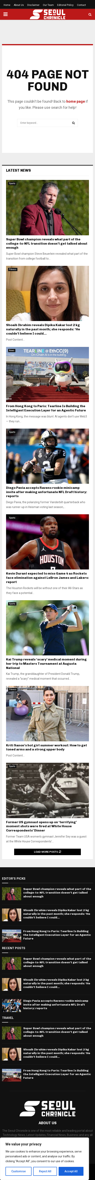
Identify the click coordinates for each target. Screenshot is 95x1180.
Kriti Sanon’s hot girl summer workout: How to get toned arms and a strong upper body (46, 747)
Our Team (48, 5)
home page (75, 101)
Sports (12, 183)
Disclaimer (33, 5)
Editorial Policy (65, 5)
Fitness (12, 269)
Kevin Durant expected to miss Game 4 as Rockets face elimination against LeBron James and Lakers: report (47, 578)
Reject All (45, 1171)
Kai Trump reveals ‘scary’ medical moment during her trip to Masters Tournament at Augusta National (46, 663)
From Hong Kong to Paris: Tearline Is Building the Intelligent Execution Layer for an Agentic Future (46, 408)
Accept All (71, 1171)
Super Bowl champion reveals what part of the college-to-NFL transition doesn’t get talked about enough (46, 243)
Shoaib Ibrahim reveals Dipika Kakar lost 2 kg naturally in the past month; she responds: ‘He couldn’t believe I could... (43, 329)
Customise (18, 1171)
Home (7, 5)
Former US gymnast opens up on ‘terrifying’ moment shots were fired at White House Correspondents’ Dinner (41, 826)
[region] (44, 1159)
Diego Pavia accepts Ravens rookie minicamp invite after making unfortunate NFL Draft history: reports (46, 492)
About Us (19, 5)
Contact (81, 5)
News (11, 350)
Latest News (18, 170)
